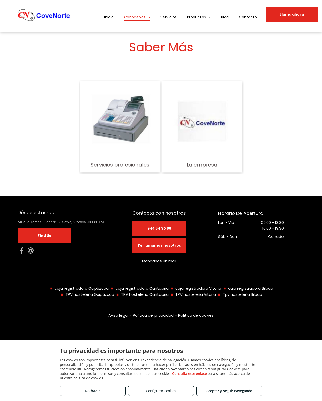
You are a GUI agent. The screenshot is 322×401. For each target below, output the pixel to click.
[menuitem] (109, 17)
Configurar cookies (161, 390)
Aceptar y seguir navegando (229, 390)
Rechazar (92, 390)
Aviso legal (118, 315)
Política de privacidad (153, 315)
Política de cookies (196, 315)
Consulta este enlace (189, 373)
